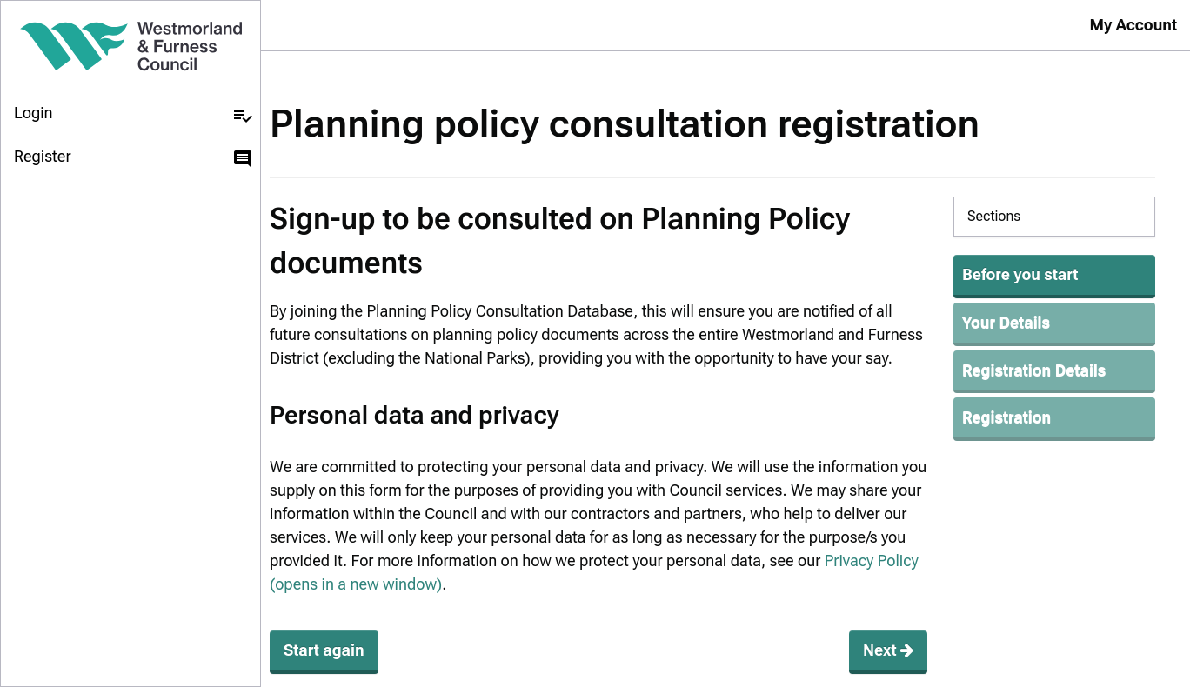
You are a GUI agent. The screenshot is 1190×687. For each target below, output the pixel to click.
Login (133, 114)
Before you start (1020, 274)
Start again (324, 650)
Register (133, 158)
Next (888, 650)
